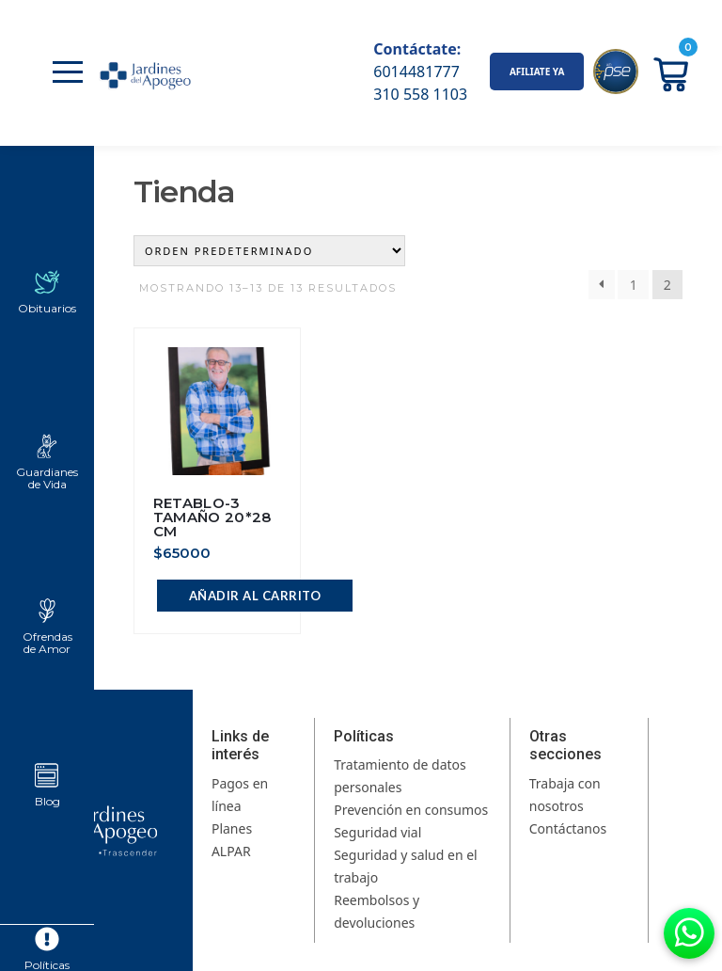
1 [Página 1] (633, 285)
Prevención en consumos (411, 810)
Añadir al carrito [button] (255, 595)
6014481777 (416, 71)
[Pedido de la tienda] (269, 250)
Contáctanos (567, 828)
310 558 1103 (420, 94)
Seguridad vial (377, 832)
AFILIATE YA (537, 71)
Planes (232, 828)
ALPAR (231, 851)
